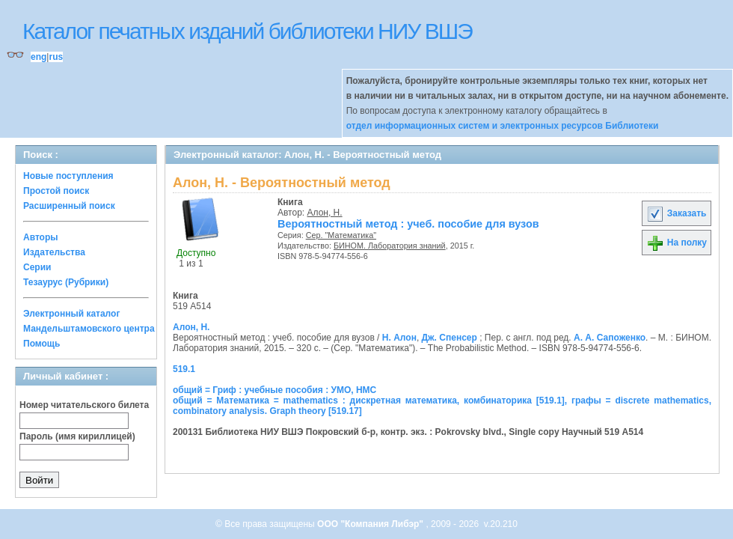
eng (38, 57)
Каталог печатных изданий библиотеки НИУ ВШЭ (247, 31)
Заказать (676, 213)
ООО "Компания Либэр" (371, 524)
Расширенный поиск (69, 206)
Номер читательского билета (84, 405)
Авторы (40, 237)
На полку (676, 242)
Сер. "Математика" (341, 235)
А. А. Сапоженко (609, 337)
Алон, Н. (325, 212)
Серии (37, 267)
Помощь (41, 343)
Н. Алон (399, 337)
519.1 (184, 369)
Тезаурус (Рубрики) (65, 282)
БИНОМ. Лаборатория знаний (390, 245)
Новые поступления (68, 176)
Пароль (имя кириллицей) (77, 436)
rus (56, 57)
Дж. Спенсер (449, 337)
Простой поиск (56, 191)
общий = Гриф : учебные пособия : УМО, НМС (274, 390)
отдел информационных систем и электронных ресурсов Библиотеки (502, 126)
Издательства (54, 252)
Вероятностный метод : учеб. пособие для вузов (408, 224)
